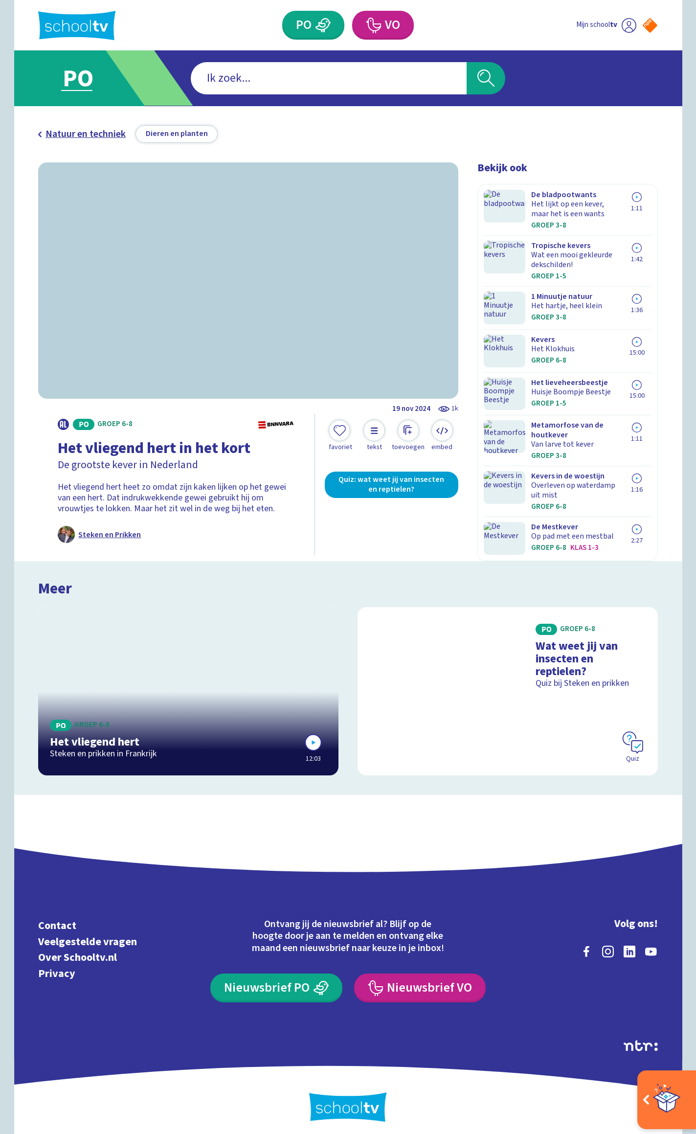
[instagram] (608, 944)
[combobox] (329, 78)
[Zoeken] (486, 78)
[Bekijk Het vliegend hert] (188, 684)
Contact (57, 918)
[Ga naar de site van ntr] (641, 1038)
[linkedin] (629, 944)
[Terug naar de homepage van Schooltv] (77, 25)
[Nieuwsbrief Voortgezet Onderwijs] (420, 981)
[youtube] (651, 944)
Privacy (56, 966)
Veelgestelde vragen (87, 934)
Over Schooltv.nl (77, 950)
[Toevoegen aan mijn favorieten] (340, 436)
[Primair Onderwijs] (323, 25)
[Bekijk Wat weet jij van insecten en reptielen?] (508, 684)
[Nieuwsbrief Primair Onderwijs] (276, 981)
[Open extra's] (666, 1099)
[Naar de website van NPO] (650, 25)
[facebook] (586, 944)
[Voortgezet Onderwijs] (373, 25)
